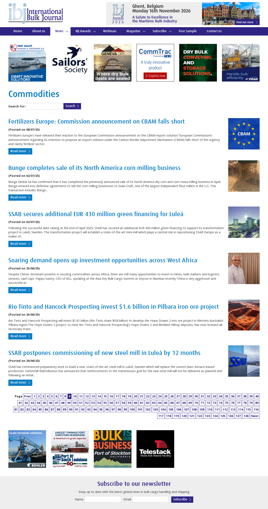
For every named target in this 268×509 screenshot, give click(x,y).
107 (186, 409)
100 (132, 409)
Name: (79, 499)
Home (17, 31)
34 (220, 396)
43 (32, 403)
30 (196, 396)
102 (147, 409)
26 (172, 396)
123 (207, 416)
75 (226, 403)
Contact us (214, 31)
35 (226, 396)
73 (214, 403)
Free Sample (188, 31)
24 (159, 396)
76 (232, 403)
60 (135, 403)
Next (255, 416)
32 (208, 396)
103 (155, 409)
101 (139, 409)
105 (170, 409)
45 (44, 403)
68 (184, 403)
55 (105, 403)
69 (190, 403)
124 (215, 416)
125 (222, 416)
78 (244, 403)
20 (135, 396)
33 (214, 396)
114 (240, 409)
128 (246, 416)
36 (232, 396)
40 (257, 396)
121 (191, 416)
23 (153, 396)
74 (220, 403)
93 (88, 409)
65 (166, 403)
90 (70, 409)
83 (28, 409)
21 (141, 396)
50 (74, 403)
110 (209, 409)
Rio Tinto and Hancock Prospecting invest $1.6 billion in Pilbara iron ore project (113, 307)
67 (178, 403)
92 (82, 409)
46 (50, 403)
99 (125, 409)
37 (238, 396)
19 (129, 396)
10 (74, 396)
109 (201, 409)
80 (257, 403)
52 (87, 403)
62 (147, 403)
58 (123, 403)
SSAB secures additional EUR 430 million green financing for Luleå (95, 214)
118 (168, 416)
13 (93, 396)
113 (232, 409)
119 (176, 416)
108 (194, 409)
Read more (18, 151)
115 (248, 409)
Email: (127, 499)
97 (113, 409)
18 (123, 396)
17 (117, 396)
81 (16, 409)
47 (56, 403)
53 (93, 403)
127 (238, 416)
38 (244, 396)
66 (172, 403)
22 (147, 396)
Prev (27, 396)
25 (166, 396)
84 (34, 409)
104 (163, 409)
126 (230, 416)
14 (99, 396)
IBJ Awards (83, 31)
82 (22, 409)
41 (20, 403)
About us (38, 31)
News (59, 31)
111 (217, 409)
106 (178, 409)
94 (95, 409)
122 (199, 416)
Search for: (16, 106)
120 (184, 416)
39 (251, 396)
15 (105, 396)
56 (111, 403)
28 (184, 396)
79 (251, 403)
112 (225, 409)
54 (99, 403)
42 (26, 403)
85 (40, 409)
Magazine (133, 31)
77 (238, 403)
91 (76, 409)
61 (141, 403)
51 (80, 403)
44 (38, 403)
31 (202, 396)
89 (64, 409)
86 (46, 409)
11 (80, 396)
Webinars (109, 31)
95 (101, 409)
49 (68, 403)
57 (117, 403)
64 (159, 403)
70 (196, 403)
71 (202, 403)
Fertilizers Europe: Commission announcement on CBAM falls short (96, 122)
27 (178, 396)
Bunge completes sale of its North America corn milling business (94, 168)
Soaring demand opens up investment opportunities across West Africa (102, 261)
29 (190, 396)
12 (87, 396)
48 (62, 403)
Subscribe (160, 31)
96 (107, 409)
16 (111, 396)
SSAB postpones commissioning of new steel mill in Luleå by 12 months (104, 353)
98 (119, 409)
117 (160, 416)
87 (52, 409)
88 (58, 409)
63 (153, 403)
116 (256, 409)
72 (208, 403)
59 (129, 403)
